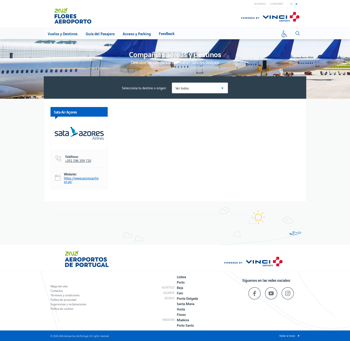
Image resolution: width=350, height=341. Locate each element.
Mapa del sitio (59, 286)
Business (260, 3)
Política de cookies (61, 308)
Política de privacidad (63, 299)
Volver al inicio (287, 335)
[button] (293, 3)
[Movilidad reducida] (284, 33)
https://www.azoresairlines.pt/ (81, 180)
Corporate (276, 3)
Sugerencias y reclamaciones (68, 304)
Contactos (56, 291)
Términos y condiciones (65, 295)
